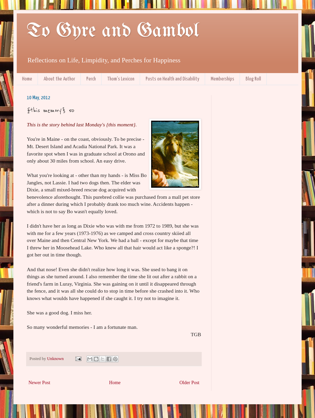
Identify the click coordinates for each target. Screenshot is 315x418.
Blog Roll (253, 78)
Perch (91, 78)
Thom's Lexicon (120, 78)
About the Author (59, 78)
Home (27, 78)
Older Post (190, 382)
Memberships (222, 78)
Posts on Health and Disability (172, 78)
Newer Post (39, 382)
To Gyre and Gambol (113, 31)
